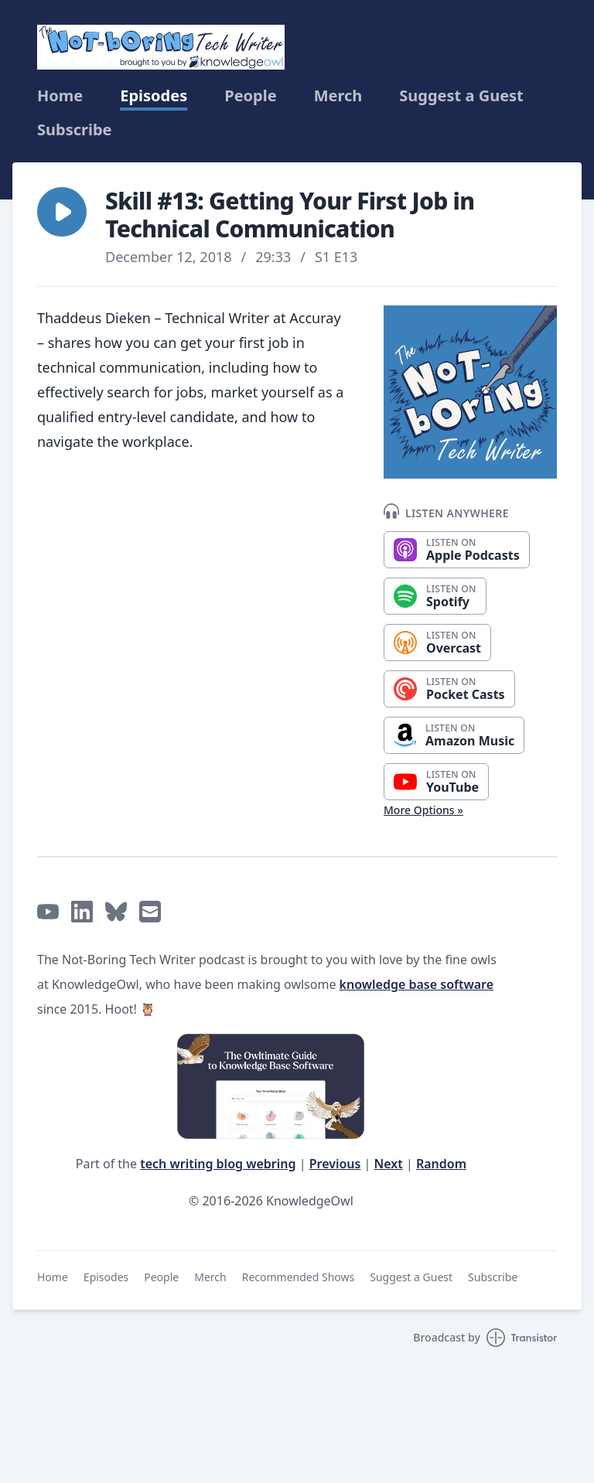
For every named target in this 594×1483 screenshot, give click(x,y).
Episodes (153, 96)
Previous (335, 1163)
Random (441, 1163)
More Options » (423, 810)
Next (388, 1163)
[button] (62, 212)
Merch (338, 96)
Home (60, 96)
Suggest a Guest (461, 96)
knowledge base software (417, 984)
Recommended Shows (298, 1277)
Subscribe (74, 130)
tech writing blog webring (217, 1163)
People (250, 96)
